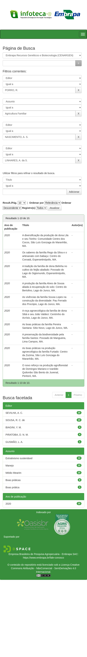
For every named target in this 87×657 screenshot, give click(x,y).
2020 (8, 503)
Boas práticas (13, 480)
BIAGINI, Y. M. (14, 427)
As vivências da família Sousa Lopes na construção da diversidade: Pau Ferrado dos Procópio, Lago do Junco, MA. (44, 301)
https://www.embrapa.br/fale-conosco (43, 557)
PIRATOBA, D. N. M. (17, 434)
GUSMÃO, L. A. (14, 442)
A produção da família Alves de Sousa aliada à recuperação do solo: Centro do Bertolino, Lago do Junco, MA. (44, 287)
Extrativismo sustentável (19, 458)
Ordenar (66, 202)
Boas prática (12, 487)
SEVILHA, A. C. (14, 412)
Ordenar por (36, 202)
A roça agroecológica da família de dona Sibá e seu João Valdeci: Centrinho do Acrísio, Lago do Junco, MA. (44, 314)
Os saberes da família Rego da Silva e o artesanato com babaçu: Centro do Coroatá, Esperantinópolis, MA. (44, 256)
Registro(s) (28, 208)
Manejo (10, 465)
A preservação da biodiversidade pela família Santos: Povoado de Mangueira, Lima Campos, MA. (44, 338)
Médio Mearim (13, 472)
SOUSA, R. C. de (15, 420)
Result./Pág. (10, 202)
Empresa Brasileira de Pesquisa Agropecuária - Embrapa (40, 554)
